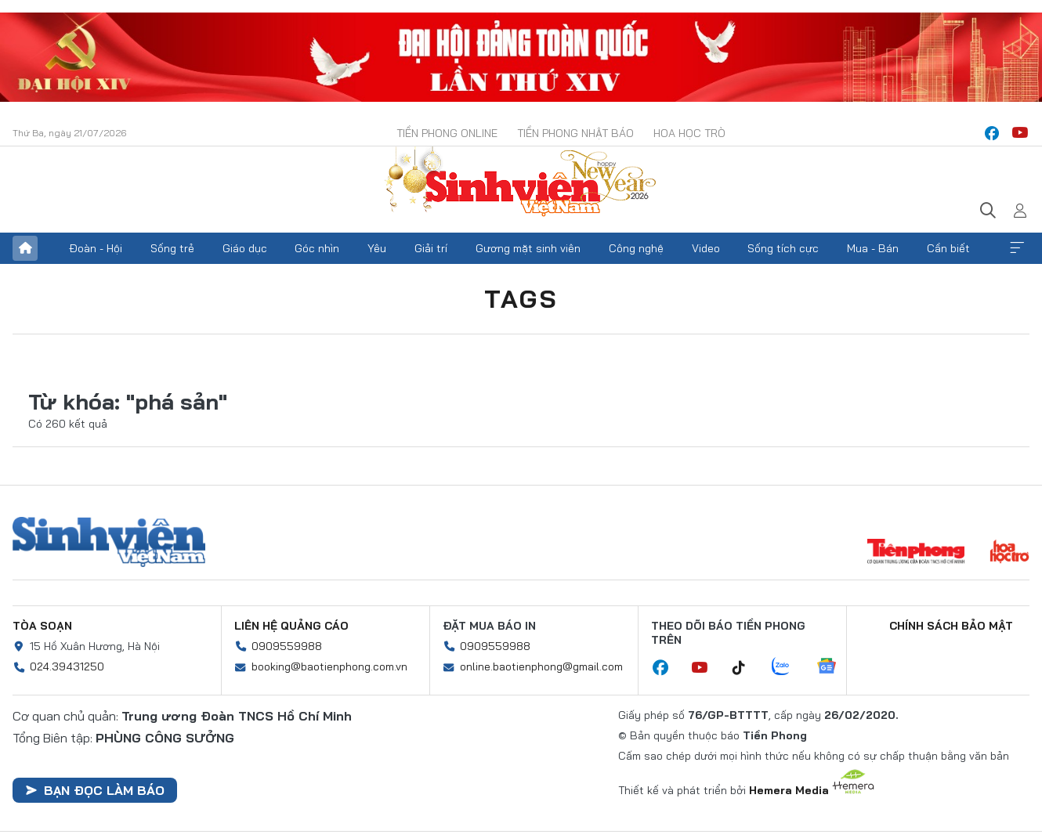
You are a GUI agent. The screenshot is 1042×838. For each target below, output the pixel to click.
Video (706, 248)
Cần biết (948, 248)
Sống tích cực (783, 248)
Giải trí (430, 248)
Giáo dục (245, 248)
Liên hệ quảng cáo (291, 626)
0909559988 (286, 646)
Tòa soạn (42, 626)
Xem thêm (1016, 248)
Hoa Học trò (689, 133)
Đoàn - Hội (95, 248)
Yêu (376, 248)
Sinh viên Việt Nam (109, 542)
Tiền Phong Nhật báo (575, 133)
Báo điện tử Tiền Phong (521, 183)
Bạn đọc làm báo (95, 790)
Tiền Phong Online (446, 133)
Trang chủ (25, 248)
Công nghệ (636, 248)
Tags (521, 298)
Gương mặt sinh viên (528, 248)
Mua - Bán (873, 248)
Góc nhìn (317, 248)
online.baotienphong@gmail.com (541, 666)
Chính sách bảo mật (951, 626)
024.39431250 (67, 666)
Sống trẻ (172, 248)
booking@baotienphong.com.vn (329, 666)
